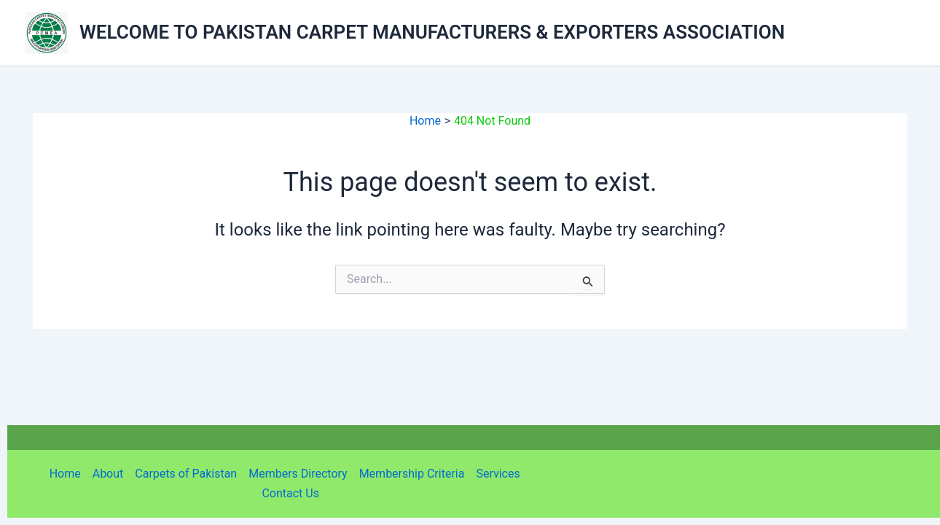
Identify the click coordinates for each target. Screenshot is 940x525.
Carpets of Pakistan (186, 474)
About (108, 474)
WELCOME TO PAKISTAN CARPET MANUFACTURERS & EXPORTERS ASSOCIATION (432, 32)
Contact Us (290, 493)
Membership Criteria (412, 474)
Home (65, 474)
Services (498, 474)
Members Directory (297, 474)
